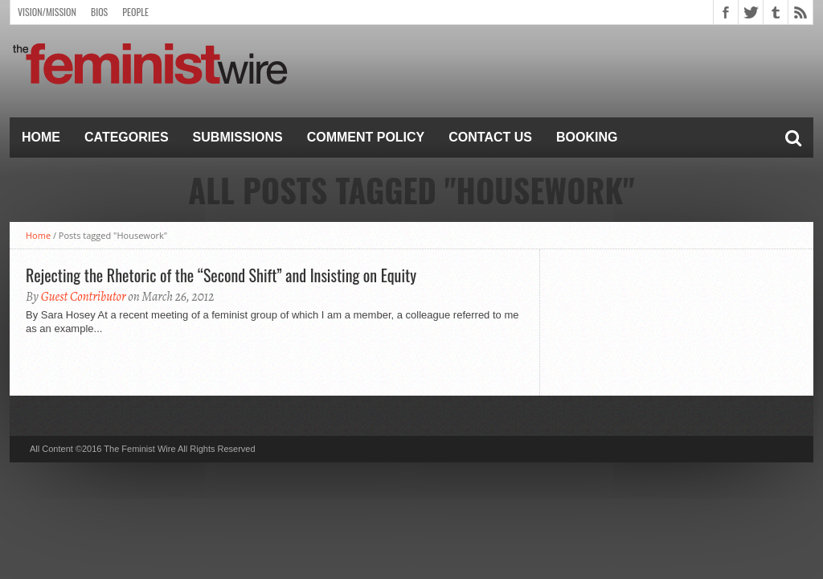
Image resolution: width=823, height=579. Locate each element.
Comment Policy (366, 137)
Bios (99, 11)
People (135, 11)
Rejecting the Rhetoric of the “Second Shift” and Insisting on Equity (221, 275)
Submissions (238, 137)
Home (41, 137)
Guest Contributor (83, 297)
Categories (126, 137)
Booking (586, 137)
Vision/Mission (47, 11)
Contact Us (490, 137)
